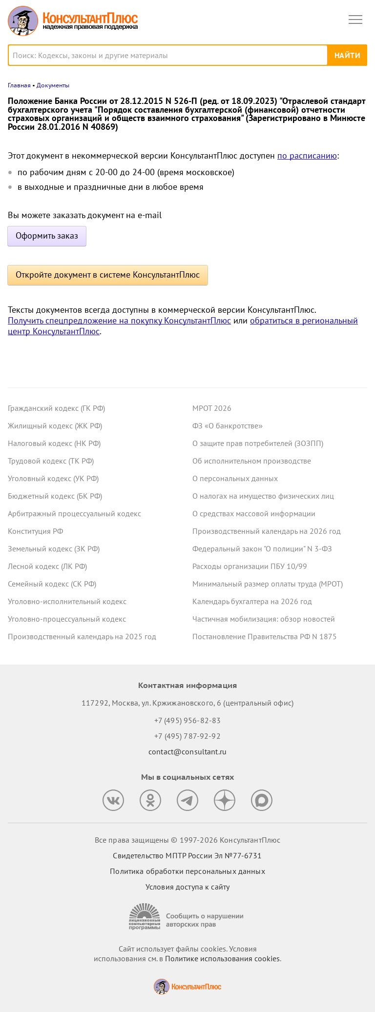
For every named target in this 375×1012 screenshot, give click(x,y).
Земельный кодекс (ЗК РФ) (54, 548)
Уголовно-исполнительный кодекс (67, 601)
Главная (19, 85)
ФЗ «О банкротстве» (227, 425)
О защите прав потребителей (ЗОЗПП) (257, 443)
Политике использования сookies (222, 958)
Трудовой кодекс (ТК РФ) (51, 461)
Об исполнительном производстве (251, 461)
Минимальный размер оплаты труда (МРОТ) (267, 583)
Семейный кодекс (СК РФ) (52, 583)
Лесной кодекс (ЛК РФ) (47, 566)
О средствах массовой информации (253, 513)
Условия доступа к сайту (187, 886)
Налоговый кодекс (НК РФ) (54, 443)
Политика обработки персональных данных (187, 871)
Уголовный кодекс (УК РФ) (53, 478)
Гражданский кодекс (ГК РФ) (56, 408)
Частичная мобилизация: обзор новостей (263, 619)
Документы (53, 85)
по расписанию (307, 155)
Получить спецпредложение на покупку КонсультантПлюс (119, 320)
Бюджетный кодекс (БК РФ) (55, 496)
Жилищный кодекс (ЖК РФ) (55, 425)
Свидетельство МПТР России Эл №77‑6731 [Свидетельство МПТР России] (187, 855)
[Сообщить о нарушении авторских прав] (187, 916)
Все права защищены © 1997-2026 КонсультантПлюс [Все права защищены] (187, 840)
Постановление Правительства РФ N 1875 (264, 636)
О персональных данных (235, 478)
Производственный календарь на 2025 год (82, 636)
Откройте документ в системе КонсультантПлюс (108, 274)
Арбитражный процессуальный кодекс (74, 513)
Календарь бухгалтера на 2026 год (252, 601)
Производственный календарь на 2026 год (266, 531)
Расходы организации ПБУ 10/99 (249, 566)
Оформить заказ (47, 235)
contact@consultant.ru (187, 751)
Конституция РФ (35, 531)
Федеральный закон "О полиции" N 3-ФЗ (262, 548)
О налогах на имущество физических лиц (263, 496)
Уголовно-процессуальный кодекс (67, 619)
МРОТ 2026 (211, 408)
